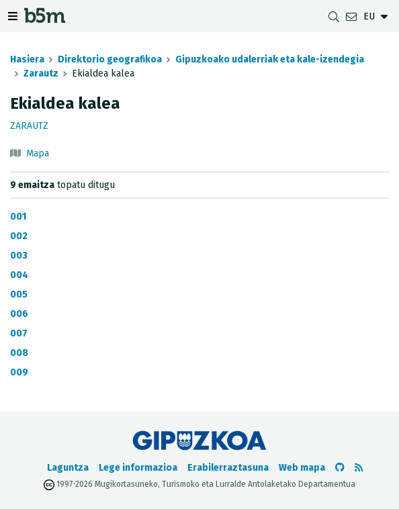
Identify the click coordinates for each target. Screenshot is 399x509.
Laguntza (68, 467)
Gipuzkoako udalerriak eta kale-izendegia (269, 59)
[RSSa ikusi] (359, 467)
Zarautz (41, 73)
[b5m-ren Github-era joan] (340, 467)
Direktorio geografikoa (110, 59)
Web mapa (302, 467)
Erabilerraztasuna (228, 467)
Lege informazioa (138, 467)
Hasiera (27, 59)
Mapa (37, 153)
